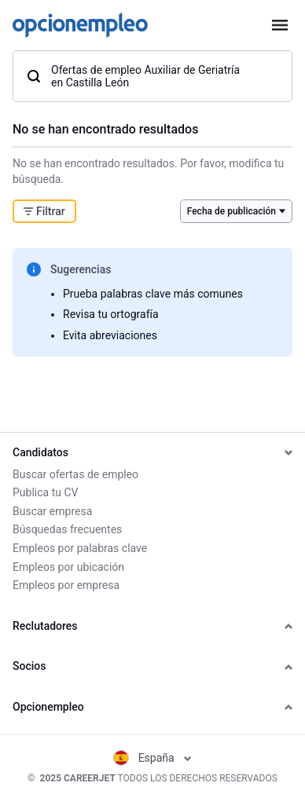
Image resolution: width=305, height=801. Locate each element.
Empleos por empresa (66, 585)
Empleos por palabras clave (80, 548)
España (153, 758)
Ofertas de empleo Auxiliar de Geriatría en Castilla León (133, 76)
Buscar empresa (52, 511)
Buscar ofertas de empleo (75, 474)
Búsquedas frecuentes (67, 529)
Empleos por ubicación (68, 567)
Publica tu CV (45, 492)
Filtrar (44, 211)
